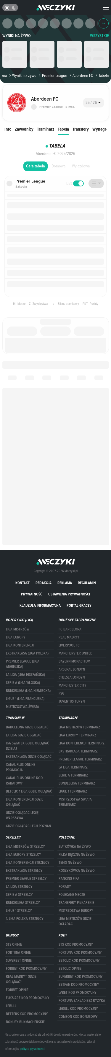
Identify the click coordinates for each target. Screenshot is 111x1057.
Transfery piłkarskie (76, 902)
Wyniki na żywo (16, 35)
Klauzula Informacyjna (40, 605)
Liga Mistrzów (17, 629)
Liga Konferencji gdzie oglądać (24, 802)
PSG (61, 693)
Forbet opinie (17, 990)
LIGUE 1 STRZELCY (19, 910)
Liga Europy (15, 637)
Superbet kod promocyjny (81, 976)
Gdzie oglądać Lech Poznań (28, 826)
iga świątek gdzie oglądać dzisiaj (27, 746)
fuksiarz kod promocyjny (27, 998)
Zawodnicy (24, 129)
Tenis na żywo (70, 862)
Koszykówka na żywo (77, 870)
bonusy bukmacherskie (25, 1022)
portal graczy (79, 605)
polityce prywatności (32, 1048)
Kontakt (22, 583)
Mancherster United (75, 653)
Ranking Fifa (69, 878)
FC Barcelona (70, 629)
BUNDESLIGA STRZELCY (23, 902)
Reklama (64, 583)
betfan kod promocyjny (79, 984)
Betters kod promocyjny (27, 1014)
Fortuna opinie (18, 952)
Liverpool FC (69, 645)
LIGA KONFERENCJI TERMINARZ (81, 743)
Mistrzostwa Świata (22, 706)
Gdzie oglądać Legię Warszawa (22, 815)
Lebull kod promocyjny (78, 1008)
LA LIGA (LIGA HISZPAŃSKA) (25, 674)
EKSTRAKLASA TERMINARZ (78, 751)
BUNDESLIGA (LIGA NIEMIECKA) (28, 690)
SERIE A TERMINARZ (73, 775)
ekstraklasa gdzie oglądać (29, 756)
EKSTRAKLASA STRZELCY (24, 870)
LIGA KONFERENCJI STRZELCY (27, 862)
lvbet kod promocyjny (77, 992)
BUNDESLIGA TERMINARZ (77, 783)
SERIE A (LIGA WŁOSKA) (23, 682)
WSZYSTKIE (99, 35)
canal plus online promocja (20, 767)
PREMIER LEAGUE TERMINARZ (80, 759)
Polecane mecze (72, 894)
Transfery (81, 129)
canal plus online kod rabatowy (24, 781)
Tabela (63, 129)
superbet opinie (19, 960)
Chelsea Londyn (72, 677)
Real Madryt (69, 637)
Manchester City (72, 685)
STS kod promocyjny (76, 944)
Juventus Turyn (72, 701)
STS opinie (14, 944)
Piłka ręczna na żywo (77, 854)
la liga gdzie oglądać (23, 735)
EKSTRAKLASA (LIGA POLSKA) (27, 653)
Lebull (11, 1006)
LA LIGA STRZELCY (19, 886)
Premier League (52, 75)
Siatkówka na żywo (75, 846)
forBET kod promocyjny (26, 968)
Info (7, 129)
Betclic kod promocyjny (79, 960)
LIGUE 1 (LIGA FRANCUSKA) (25, 698)
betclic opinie (70, 968)
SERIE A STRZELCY (19, 894)
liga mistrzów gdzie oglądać (75, 921)
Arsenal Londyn (72, 669)
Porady (65, 886)
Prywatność (31, 594)
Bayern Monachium (74, 661)
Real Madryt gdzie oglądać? (21, 979)
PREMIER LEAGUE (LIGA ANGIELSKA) (22, 664)
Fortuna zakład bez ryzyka (82, 1000)
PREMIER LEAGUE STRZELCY (26, 878)
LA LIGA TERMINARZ (73, 767)
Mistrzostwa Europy (76, 910)
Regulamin (87, 583)
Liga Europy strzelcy (23, 854)
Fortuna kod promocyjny (80, 952)
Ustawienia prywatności (69, 594)
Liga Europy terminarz (77, 735)
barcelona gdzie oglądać (27, 727)
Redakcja (44, 583)
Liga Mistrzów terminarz (79, 727)
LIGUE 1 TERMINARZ (73, 791)
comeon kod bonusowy (78, 1016)
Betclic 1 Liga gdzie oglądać (29, 791)
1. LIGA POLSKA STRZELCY (25, 918)
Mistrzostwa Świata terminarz (75, 802)
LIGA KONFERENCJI (20, 645)
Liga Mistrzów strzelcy (25, 846)
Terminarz (45, 129)
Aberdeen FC (80, 75)
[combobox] (93, 102)
